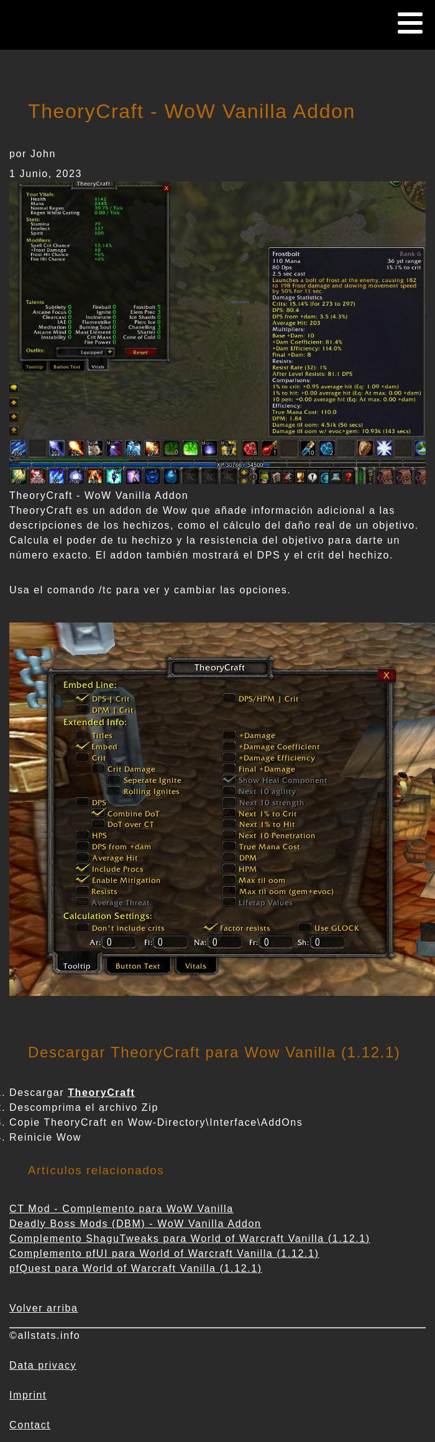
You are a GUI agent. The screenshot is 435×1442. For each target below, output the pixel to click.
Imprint (28, 1395)
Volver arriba (43, 1308)
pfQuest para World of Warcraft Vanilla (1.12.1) (135, 1268)
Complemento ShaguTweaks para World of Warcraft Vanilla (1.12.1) (189, 1238)
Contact (29, 1425)
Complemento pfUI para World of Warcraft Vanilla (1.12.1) (164, 1253)
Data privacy (42, 1365)
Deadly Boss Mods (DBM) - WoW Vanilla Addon (135, 1223)
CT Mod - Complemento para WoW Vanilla (121, 1208)
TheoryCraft (101, 1092)
